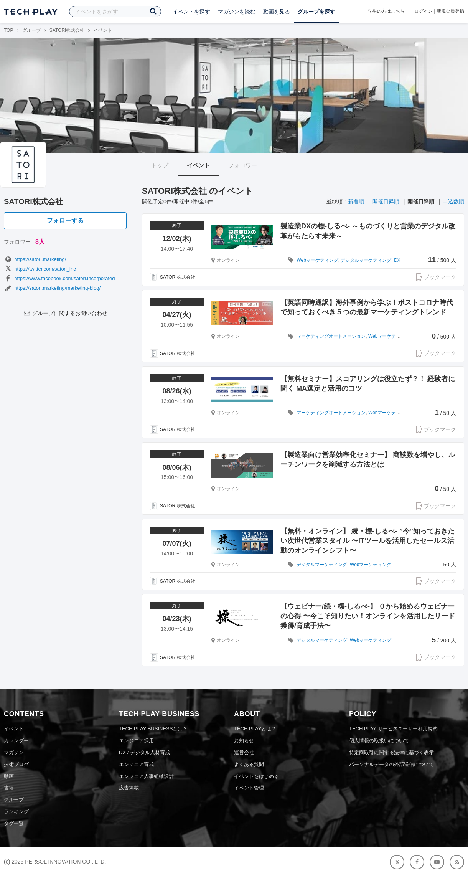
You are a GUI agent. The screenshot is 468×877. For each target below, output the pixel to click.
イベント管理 (249, 788)
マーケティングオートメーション (331, 336)
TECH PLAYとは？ (255, 729)
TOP (8, 30)
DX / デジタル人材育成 (144, 752)
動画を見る (276, 11)
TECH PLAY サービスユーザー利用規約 (393, 729)
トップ (159, 165)
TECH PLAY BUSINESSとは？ (153, 729)
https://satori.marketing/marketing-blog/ (52, 288)
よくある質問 (249, 764)
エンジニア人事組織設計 (146, 776)
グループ (31, 30)
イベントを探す (191, 11)
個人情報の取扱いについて (379, 740)
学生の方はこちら (386, 11)
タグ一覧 (14, 823)
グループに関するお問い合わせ (65, 313)
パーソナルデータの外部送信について (391, 764)
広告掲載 (129, 788)
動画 (9, 776)
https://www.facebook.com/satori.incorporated (59, 278)
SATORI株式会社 (67, 30)
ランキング (16, 811)
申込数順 (453, 201)
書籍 (9, 788)
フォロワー (242, 165)
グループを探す (316, 11)
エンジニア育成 (136, 764)
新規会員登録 (450, 11)
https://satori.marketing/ (35, 259)
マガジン (14, 752)
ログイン (423, 11)
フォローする (65, 220)
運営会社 (244, 752)
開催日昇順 (385, 201)
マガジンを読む (236, 11)
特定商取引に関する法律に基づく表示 (391, 752)
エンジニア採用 (136, 740)
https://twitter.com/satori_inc (40, 269)
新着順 (356, 201)
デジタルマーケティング (366, 260)
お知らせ (244, 740)
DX (397, 260)
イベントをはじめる (256, 776)
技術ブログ (16, 764)
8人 (40, 241)
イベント (198, 165)
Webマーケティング (317, 260)
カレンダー (16, 740)
